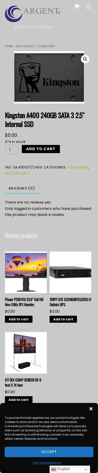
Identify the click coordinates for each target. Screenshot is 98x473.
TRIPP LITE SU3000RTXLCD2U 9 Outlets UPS (70, 302)
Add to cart (40, 148)
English (60, 469)
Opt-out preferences (47, 463)
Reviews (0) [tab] (22, 188)
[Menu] (88, 6)
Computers (46, 46)
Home (9, 46)
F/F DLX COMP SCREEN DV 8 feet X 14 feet (23, 382)
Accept (49, 451)
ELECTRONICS (25, 46)
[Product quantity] (11, 149)
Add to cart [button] (19, 319)
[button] (91, 408)
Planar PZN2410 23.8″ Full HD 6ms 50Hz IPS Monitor (24, 302)
